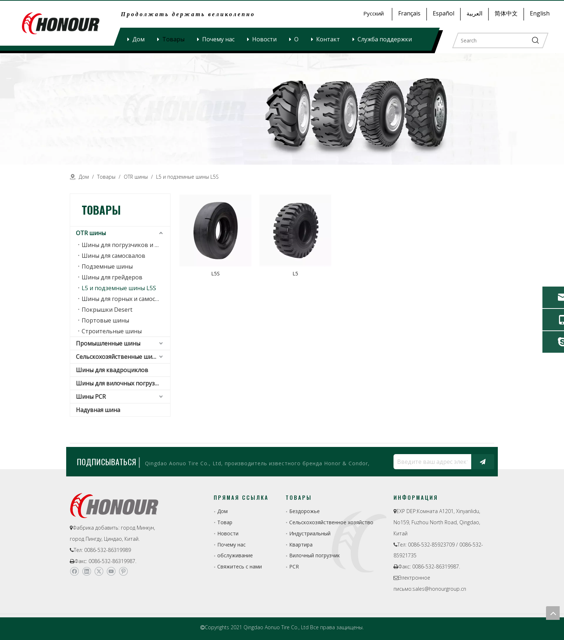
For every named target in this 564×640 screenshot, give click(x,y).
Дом (138, 39)
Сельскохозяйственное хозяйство (331, 522)
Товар (224, 522)
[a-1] (282, 109)
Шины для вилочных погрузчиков (123, 383)
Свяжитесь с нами (239, 566)
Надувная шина (98, 410)
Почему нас (218, 39)
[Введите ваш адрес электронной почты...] (431, 461)
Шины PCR (91, 397)
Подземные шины (107, 266)
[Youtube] (110, 571)
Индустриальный (310, 533)
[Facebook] (74, 571)
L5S (215, 273)
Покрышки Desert (107, 310)
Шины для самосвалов (113, 256)
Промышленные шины (108, 343)
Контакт (328, 39)
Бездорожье (304, 511)
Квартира (301, 544)
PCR (294, 566)
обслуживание (235, 555)
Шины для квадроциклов (112, 370)
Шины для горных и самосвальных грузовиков (126, 299)
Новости (264, 39)
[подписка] (482, 461)
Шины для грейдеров (112, 277)
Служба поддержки (385, 39)
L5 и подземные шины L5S (119, 288)
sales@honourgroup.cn (439, 588)
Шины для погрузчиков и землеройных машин (126, 245)
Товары (173, 39)
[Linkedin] (86, 571)
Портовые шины (105, 320)
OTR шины (91, 233)
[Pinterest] (123, 571)
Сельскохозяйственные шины (118, 357)
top (553, 613)
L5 (295, 273)
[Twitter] (98, 571)
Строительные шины (112, 331)
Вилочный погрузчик (314, 555)
